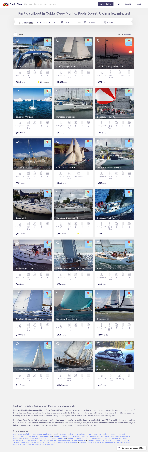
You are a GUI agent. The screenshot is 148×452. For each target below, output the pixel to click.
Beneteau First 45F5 (25, 268)
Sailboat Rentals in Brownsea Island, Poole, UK (32, 442)
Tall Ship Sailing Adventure (110, 66)
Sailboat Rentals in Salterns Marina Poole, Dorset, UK (100, 442)
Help (119, 4)
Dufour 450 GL (23, 167)
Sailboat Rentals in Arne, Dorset (65, 442)
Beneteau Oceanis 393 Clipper (30, 319)
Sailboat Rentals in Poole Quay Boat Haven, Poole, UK (44, 438)
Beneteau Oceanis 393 (67, 218)
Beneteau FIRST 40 (106, 117)
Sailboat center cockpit (27, 369)
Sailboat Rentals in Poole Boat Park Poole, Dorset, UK (88, 438)
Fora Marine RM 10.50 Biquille (70, 268)
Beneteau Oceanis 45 (66, 319)
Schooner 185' (62, 369)
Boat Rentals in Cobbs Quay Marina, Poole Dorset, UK (35, 434)
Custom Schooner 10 (66, 167)
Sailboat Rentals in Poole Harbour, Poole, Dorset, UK (108, 440)
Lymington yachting (66, 66)
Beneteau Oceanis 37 (66, 117)
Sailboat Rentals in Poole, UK (40, 436)
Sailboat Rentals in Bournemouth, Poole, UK (70, 436)
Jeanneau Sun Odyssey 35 (109, 167)
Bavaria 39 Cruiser (24, 117)
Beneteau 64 (103, 319)
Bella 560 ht (103, 369)
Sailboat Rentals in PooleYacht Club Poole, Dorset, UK (79, 434)
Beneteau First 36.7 (106, 218)
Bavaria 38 (21, 66)
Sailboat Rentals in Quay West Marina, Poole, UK (66, 440)
